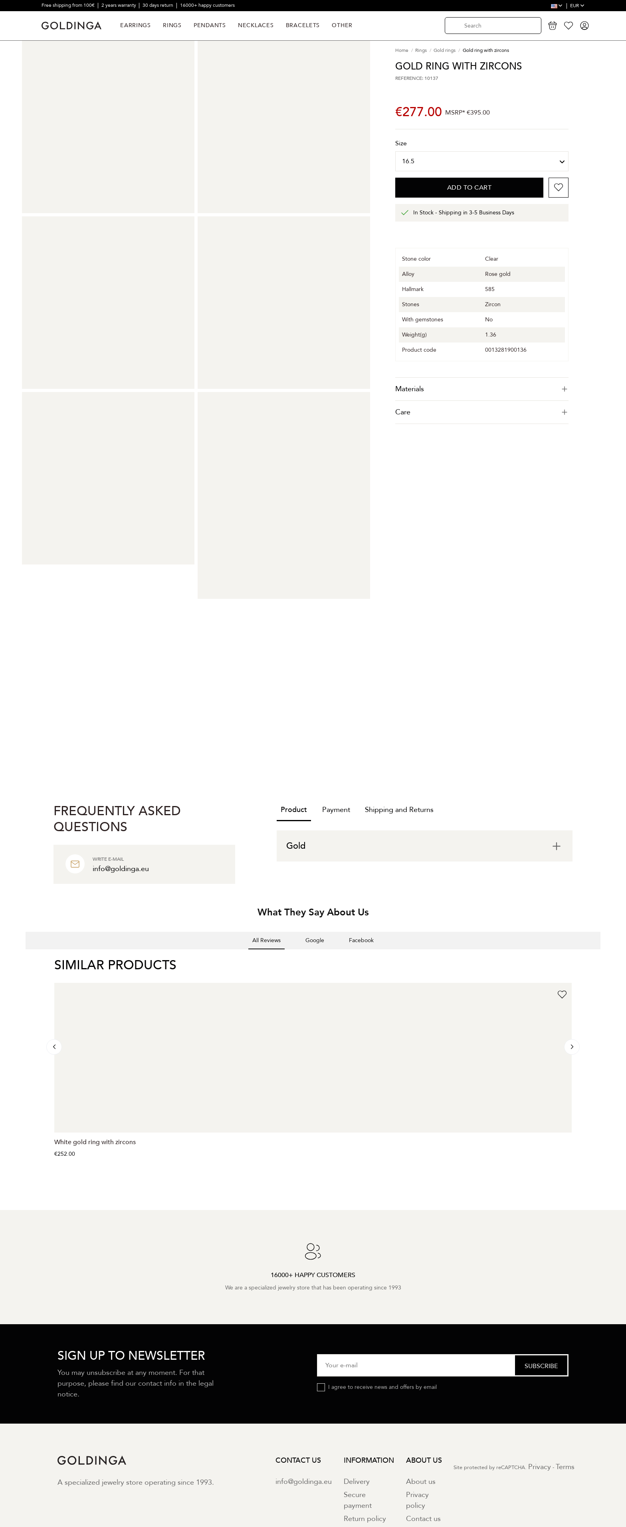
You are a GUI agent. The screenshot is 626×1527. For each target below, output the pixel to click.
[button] (25, 957)
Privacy (539, 1467)
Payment (336, 810)
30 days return (158, 5)
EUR (577, 5)
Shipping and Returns (399, 810)
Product (294, 810)
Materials (482, 389)
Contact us (423, 1519)
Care (482, 412)
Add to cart (469, 187)
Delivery (357, 1482)
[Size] (482, 161)
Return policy (365, 1519)
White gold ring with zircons (95, 1142)
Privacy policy (417, 1500)
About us (421, 1482)
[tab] (482, 389)
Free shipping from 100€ (69, 5)
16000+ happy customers (207, 5)
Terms (565, 1467)
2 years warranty (119, 5)
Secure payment (358, 1500)
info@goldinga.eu (303, 1482)
